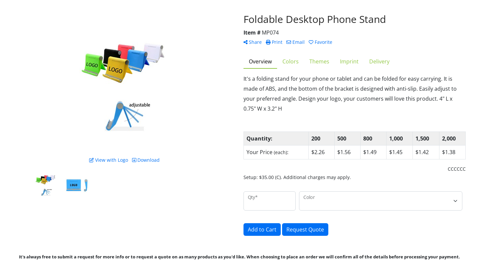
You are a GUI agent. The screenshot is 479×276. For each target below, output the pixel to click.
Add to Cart (262, 229)
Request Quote (305, 229)
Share (252, 42)
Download (146, 160)
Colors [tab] (290, 61)
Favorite (320, 42)
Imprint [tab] (349, 61)
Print (274, 42)
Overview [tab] (260, 61)
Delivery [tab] (379, 61)
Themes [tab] (319, 61)
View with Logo (108, 160)
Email (295, 42)
